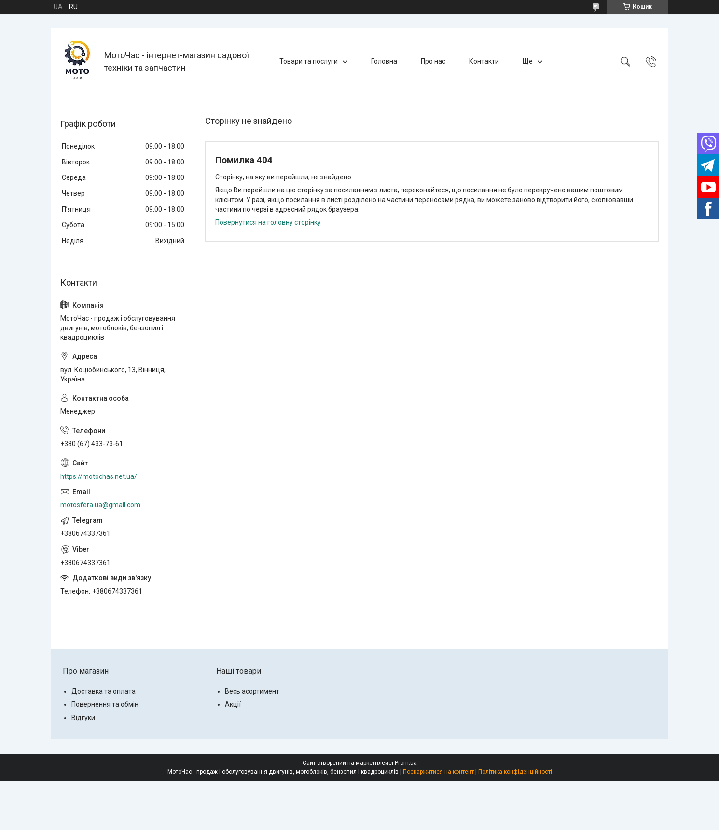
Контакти (484, 61)
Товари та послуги (308, 61)
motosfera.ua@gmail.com (100, 505)
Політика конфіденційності (515, 771)
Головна (384, 61)
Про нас (433, 61)
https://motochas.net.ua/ (98, 476)
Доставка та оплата (103, 691)
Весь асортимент (252, 691)
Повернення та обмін (104, 704)
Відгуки (83, 717)
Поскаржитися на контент (438, 771)
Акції (233, 704)
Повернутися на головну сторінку (268, 222)
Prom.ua (406, 763)
